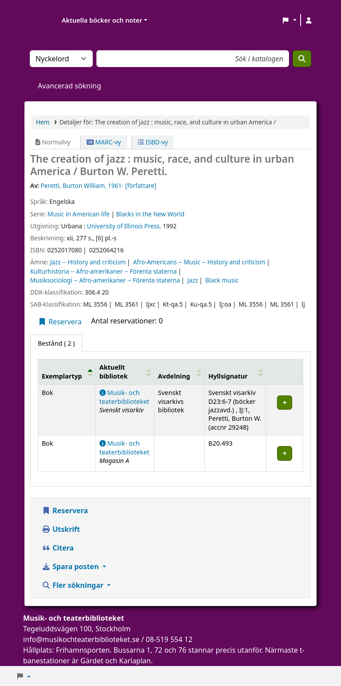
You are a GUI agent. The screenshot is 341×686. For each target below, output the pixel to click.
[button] (289, 20)
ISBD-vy (153, 142)
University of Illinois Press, (124, 226)
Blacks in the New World (150, 214)
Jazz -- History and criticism (88, 262)
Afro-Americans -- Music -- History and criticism (199, 262)
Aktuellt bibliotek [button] (113, 371)
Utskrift (61, 529)
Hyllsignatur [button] (227, 376)
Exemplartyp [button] (62, 376)
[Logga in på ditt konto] (308, 20)
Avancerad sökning (69, 86)
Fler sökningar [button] (73, 585)
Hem (42, 122)
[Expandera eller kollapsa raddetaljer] (284, 410)
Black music (221, 280)
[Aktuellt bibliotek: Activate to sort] (124, 371)
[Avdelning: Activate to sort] (179, 371)
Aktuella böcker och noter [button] (102, 20)
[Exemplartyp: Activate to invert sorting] (67, 371)
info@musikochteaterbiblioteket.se (81, 639)
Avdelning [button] (174, 376)
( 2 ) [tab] (56, 343)
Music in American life (79, 214)
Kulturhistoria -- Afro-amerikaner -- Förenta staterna (103, 271)
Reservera (60, 322)
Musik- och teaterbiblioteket (124, 396)
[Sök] (302, 58)
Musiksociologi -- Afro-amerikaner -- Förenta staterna (105, 280)
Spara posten (71, 566)
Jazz (192, 280)
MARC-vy (104, 142)
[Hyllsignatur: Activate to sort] (235, 371)
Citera (58, 548)
